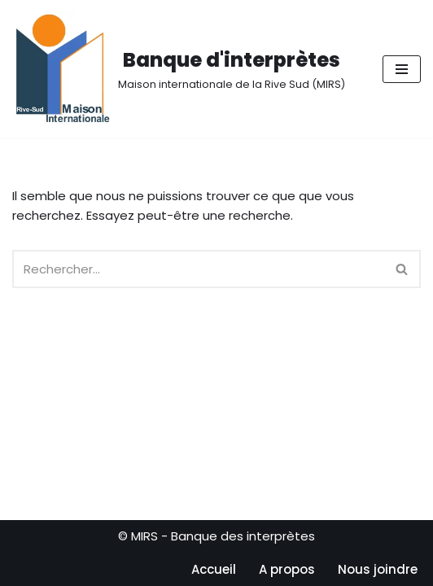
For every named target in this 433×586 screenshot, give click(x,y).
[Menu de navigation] (402, 69)
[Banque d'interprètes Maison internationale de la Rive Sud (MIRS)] (178, 68)
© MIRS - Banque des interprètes (216, 535)
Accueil (213, 569)
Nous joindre (378, 569)
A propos (287, 569)
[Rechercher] (198, 269)
